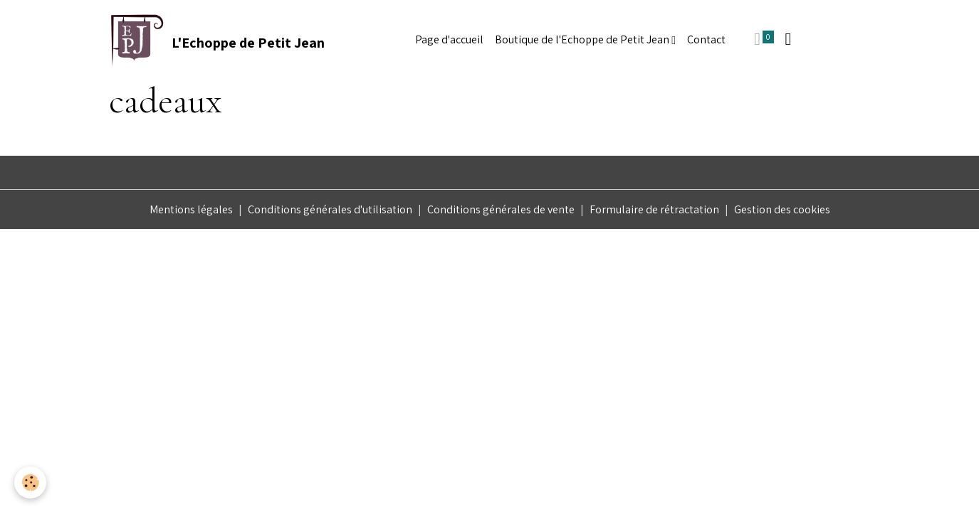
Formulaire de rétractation (654, 209)
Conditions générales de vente (501, 209)
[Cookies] (30, 482)
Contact (706, 39)
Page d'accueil (449, 39)
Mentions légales (191, 209)
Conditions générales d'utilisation (330, 209)
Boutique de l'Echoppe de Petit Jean (583, 39)
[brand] (217, 39)
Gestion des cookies (782, 209)
